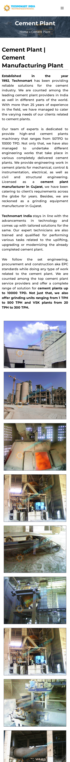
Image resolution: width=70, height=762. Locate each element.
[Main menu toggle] (62, 8)
